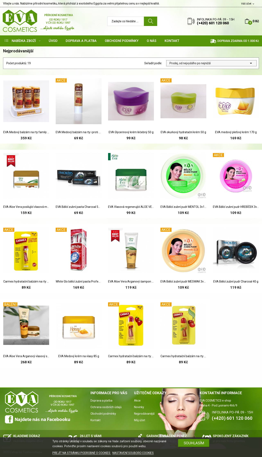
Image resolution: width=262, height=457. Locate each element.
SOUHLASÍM (194, 443)
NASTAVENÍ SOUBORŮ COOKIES (133, 453)
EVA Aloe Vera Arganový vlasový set (26, 356)
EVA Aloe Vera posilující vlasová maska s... (26, 206)
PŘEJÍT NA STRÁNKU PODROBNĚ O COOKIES (81, 453)
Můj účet (139, 420)
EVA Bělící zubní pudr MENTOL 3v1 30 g (183, 206)
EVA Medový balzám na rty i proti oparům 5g (79, 132)
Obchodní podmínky (103, 413)
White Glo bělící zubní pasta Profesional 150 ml (79, 281)
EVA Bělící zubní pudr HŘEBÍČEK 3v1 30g (236, 206)
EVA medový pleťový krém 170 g (236, 132)
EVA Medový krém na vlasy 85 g (78, 356)
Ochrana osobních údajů (106, 407)
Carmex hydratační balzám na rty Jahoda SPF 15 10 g (131, 356)
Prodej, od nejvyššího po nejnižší (211, 63)
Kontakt (95, 420)
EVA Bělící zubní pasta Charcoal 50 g (79, 206)
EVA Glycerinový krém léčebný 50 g (131, 132)
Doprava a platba (101, 400)
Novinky (139, 407)
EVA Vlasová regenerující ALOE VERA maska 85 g (131, 206)
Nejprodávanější (144, 413)
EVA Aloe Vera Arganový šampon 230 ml (131, 281)
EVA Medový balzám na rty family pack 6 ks (26, 132)
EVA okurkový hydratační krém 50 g (183, 132)
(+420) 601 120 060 (213, 23)
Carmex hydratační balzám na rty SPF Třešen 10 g (183, 356)
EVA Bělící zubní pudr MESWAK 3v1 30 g (183, 281)
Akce (137, 400)
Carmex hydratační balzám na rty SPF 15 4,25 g (26, 281)
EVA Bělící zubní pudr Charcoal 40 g (235, 281)
